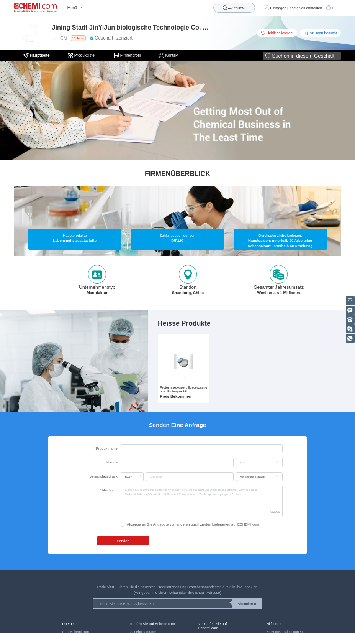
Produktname (107, 448)
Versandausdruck (104, 476)
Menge (112, 462)
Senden (123, 541)
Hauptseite (36, 55)
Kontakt (168, 55)
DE (334, 8)
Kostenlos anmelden (305, 8)
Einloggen (278, 8)
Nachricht (110, 490)
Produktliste (82, 55)
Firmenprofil (127, 55)
